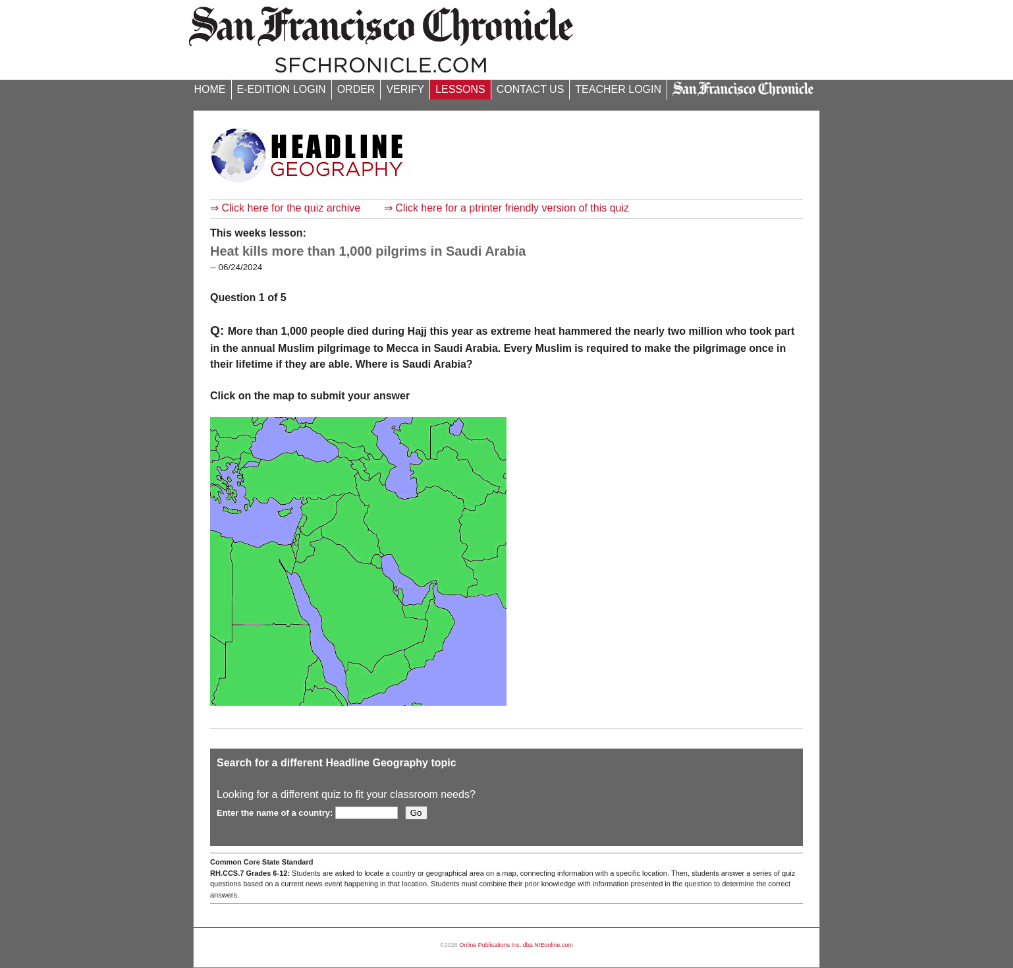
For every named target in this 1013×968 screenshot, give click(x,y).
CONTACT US (530, 89)
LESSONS (460, 89)
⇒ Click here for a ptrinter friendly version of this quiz (506, 208)
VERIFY (405, 89)
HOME (210, 89)
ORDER (356, 89)
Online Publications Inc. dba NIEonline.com (516, 945)
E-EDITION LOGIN (281, 89)
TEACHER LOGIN (618, 89)
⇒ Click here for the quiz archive (285, 208)
